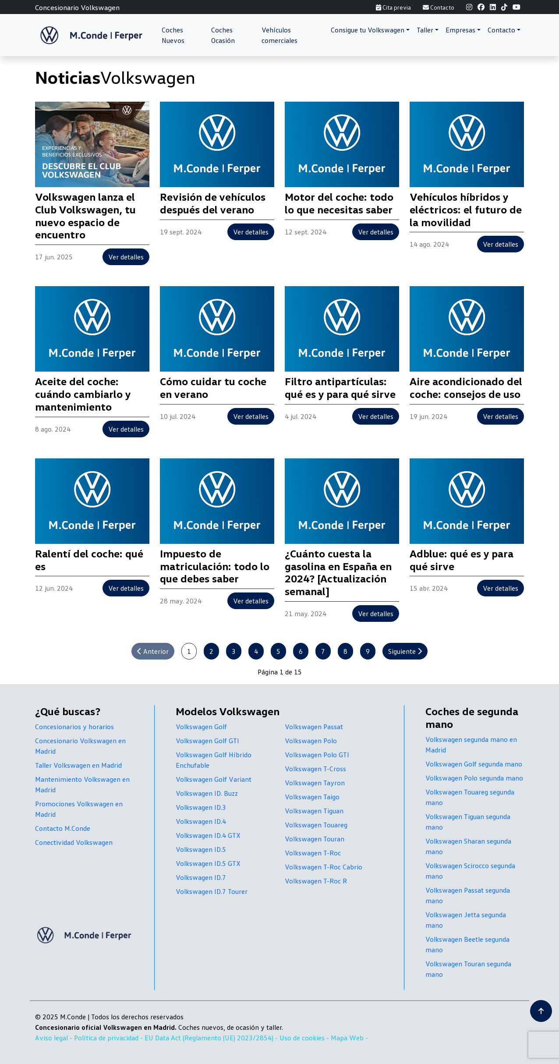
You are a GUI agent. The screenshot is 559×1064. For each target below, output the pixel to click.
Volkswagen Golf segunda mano (473, 763)
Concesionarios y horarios (74, 726)
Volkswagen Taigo (312, 796)
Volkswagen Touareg (316, 824)
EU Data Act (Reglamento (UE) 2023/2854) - (212, 1037)
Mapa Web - (349, 1037)
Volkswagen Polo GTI (317, 754)
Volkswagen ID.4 (201, 821)
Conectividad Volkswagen (74, 842)
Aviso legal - (54, 1037)
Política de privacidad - (109, 1037)
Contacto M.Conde (62, 828)
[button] (370, 30)
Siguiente (405, 651)
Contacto (438, 7)
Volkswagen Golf (201, 726)
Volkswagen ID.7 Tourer (212, 891)
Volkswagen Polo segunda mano (474, 777)
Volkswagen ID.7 (201, 877)
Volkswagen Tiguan (314, 810)
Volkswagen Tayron (315, 782)
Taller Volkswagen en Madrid (78, 765)
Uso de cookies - (305, 1037)
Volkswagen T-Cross (315, 768)
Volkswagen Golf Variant (213, 779)
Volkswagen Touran (314, 838)
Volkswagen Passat (314, 726)
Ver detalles (126, 256)
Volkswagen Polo (311, 740)
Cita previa (393, 7)
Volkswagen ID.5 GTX (208, 863)
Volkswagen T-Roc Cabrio (323, 866)
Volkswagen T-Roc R (316, 880)
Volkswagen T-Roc (313, 852)
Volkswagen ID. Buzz (207, 793)
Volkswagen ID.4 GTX (208, 835)
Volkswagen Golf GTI (207, 740)
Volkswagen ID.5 (201, 849)
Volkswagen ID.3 (201, 807)
